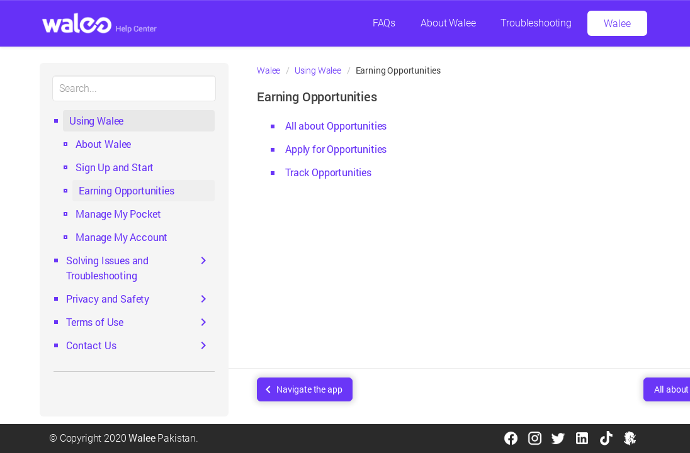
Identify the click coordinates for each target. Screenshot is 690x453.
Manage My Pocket (118, 213)
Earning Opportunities (126, 190)
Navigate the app (309, 389)
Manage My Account (121, 236)
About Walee (448, 23)
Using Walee (96, 120)
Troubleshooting (536, 23)
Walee (617, 24)
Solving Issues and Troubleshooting (107, 268)
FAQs (384, 23)
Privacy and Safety (107, 298)
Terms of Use (94, 321)
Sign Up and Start (115, 167)
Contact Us (91, 345)
